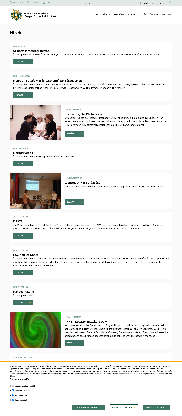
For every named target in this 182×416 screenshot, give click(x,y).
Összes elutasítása (122, 411)
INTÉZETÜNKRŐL (103, 14)
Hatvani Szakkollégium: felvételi (36, 362)
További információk (19, 383)
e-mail (49, 3)
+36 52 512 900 (18, 3)
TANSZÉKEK (119, 14)
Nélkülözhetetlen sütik (25, 389)
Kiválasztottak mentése (87, 411)
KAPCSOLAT (166, 14)
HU (159, 3)
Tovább (19, 61)
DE (86, 3)
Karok (91, 3)
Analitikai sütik (21, 399)
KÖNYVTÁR (153, 14)
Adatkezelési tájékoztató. (142, 377)
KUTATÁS (142, 14)
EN (163, 3)
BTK (96, 3)
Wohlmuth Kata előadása (82, 182)
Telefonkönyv (34, 3)
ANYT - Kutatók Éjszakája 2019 (86, 321)
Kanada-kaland (23, 292)
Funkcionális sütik (22, 394)
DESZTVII (19, 221)
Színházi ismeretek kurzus (31, 51)
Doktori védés (23, 153)
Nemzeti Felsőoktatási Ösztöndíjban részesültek (47, 80)
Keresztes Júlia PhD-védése (84, 114)
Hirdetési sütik (21, 404)
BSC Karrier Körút (25, 255)
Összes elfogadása (154, 411)
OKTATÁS (131, 14)
